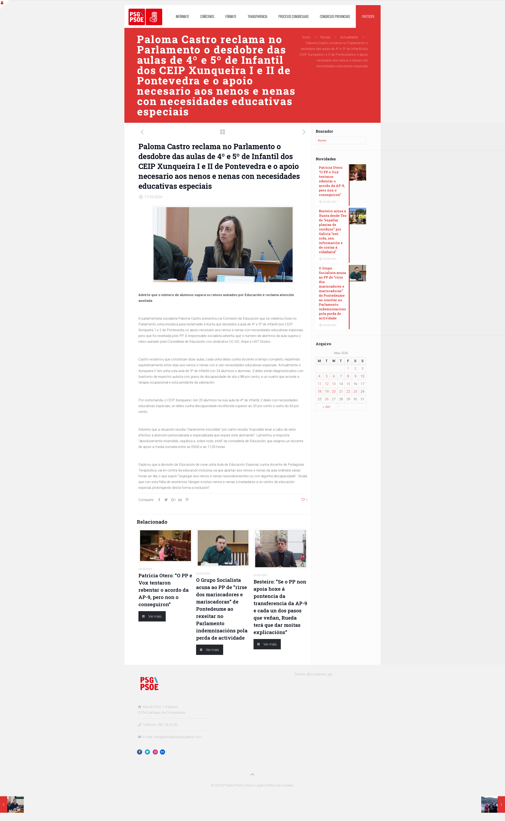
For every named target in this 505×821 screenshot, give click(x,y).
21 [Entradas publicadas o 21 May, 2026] (341, 391)
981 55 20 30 (167, 725)
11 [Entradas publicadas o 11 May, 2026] (319, 384)
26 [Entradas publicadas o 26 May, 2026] (327, 399)
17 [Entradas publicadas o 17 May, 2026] (362, 384)
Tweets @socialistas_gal (313, 674)
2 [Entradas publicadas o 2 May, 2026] (355, 368)
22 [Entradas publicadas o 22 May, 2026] (348, 391)
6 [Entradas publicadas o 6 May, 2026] (334, 376)
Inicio (306, 37)
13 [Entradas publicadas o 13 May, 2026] (334, 384)
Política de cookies (279, 785)
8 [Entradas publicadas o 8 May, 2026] (348, 376)
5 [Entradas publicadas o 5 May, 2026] (327, 376)
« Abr (326, 407)
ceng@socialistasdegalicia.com (178, 737)
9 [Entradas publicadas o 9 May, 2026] (355, 376)
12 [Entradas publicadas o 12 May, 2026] (327, 384)
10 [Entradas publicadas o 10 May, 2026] (362, 376)
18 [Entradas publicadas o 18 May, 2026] (319, 391)
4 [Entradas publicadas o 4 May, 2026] (319, 376)
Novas (325, 37)
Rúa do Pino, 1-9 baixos (160, 707)
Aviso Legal (254, 785)
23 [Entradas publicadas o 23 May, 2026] (355, 391)
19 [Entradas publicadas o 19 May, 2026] (327, 391)
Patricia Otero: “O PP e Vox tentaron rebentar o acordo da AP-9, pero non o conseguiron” (165, 590)
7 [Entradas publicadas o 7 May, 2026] (341, 376)
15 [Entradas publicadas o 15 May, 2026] (348, 384)
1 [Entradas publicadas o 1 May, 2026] (348, 368)
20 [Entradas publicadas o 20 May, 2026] (334, 391)
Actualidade (349, 37)
